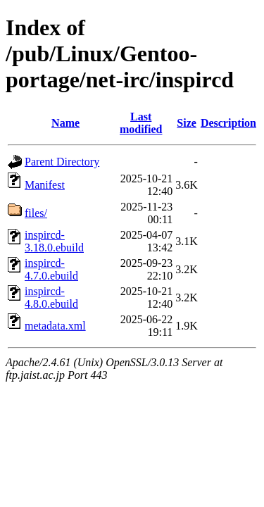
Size (186, 123)
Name (65, 123)
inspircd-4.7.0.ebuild (51, 269)
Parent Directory (62, 162)
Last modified (141, 123)
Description (228, 123)
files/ (36, 213)
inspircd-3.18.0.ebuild (54, 241)
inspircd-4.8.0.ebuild (51, 297)
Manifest (45, 185)
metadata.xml (55, 326)
